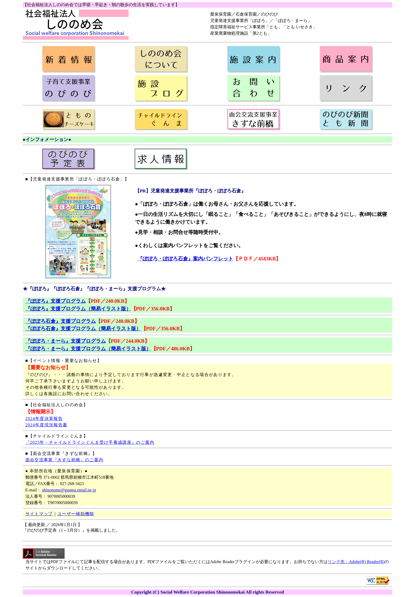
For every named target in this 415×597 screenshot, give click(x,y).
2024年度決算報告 (44, 418)
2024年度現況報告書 (46, 425)
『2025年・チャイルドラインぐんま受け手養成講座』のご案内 (90, 442)
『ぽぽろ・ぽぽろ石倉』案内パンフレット (185, 258)
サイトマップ (39, 514)
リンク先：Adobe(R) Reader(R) (356, 561)
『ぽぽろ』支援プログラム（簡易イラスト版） (78, 308)
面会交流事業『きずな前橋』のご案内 (64, 460)
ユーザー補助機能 (75, 514)
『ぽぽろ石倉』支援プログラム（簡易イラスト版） (83, 328)
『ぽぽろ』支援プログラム (55, 301)
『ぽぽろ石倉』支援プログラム (60, 321)
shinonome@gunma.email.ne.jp (69, 490)
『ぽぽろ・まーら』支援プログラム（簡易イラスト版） (88, 348)
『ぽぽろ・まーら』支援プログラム (65, 341)
